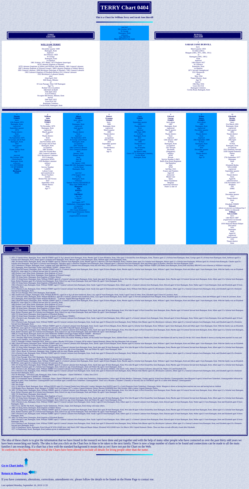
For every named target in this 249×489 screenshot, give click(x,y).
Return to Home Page (19, 473)
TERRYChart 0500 (50, 35)
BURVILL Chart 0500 (198, 35)
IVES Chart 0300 (16, 249)
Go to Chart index (14, 465)
